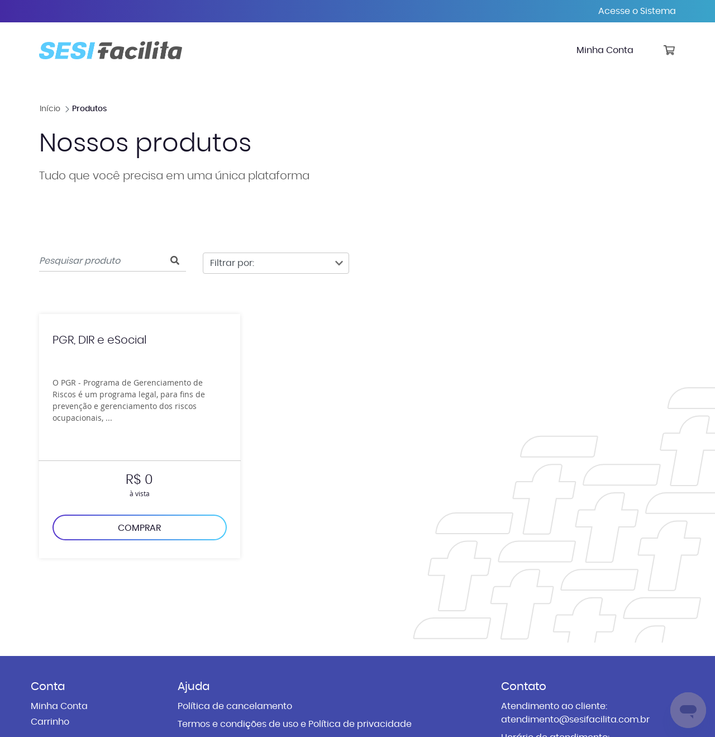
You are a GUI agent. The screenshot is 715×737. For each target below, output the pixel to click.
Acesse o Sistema (637, 11)
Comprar (139, 528)
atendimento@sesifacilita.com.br (575, 719)
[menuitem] (605, 50)
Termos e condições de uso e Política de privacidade (295, 724)
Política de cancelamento (235, 706)
